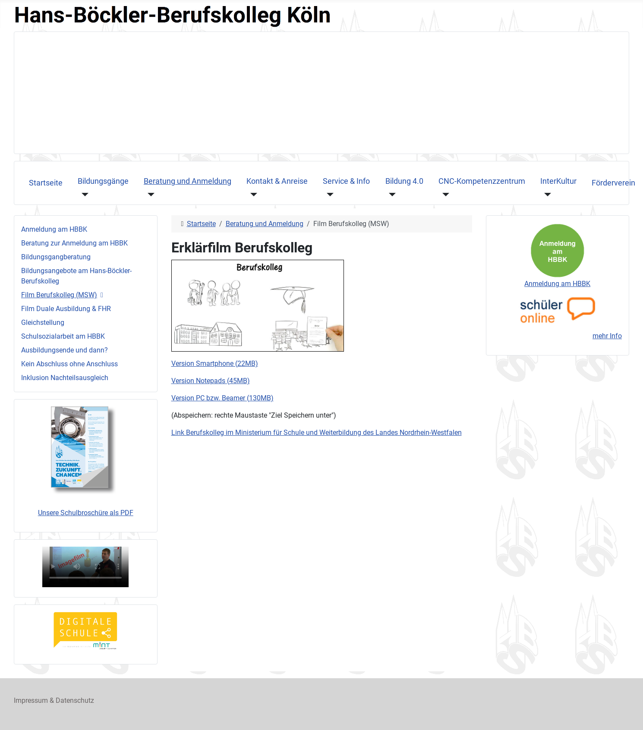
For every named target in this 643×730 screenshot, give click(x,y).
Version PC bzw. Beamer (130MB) (222, 398)
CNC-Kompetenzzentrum (481, 181)
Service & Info (346, 181)
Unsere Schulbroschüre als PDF (85, 513)
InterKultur (558, 181)
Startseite (46, 183)
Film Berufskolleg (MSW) (59, 295)
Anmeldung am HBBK (54, 229)
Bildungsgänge (103, 181)
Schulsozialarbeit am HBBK (63, 336)
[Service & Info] (328, 194)
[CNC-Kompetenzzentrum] (443, 194)
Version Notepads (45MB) (210, 381)
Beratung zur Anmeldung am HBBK (74, 243)
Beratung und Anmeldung (187, 181)
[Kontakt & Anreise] (251, 194)
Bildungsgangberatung (56, 257)
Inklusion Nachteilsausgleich (64, 378)
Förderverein (613, 183)
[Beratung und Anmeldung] (149, 194)
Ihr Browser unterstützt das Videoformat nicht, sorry (85, 567)
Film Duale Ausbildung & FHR (66, 309)
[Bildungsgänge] (83, 194)
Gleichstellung (42, 322)
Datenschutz (75, 700)
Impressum (31, 700)
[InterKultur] (545, 194)
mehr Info (607, 336)
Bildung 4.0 (404, 181)
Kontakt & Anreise (277, 181)
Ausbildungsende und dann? (64, 350)
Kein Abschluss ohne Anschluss (69, 364)
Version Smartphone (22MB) (214, 363)
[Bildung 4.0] (390, 194)
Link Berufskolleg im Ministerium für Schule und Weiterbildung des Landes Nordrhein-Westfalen (316, 432)
